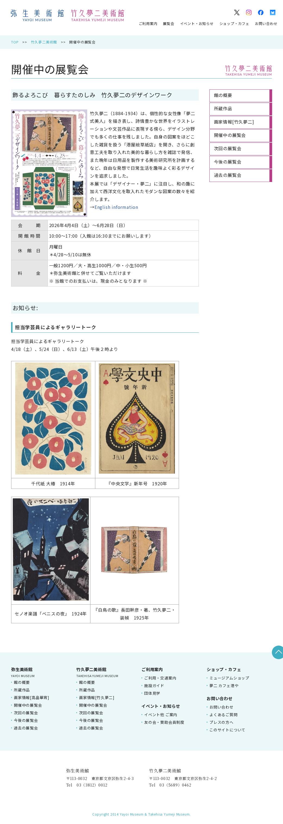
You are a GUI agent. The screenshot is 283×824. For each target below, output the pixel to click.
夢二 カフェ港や (223, 685)
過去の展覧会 (26, 728)
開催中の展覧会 (28, 705)
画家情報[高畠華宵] (31, 697)
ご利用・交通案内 (160, 678)
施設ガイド (154, 685)
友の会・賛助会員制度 (164, 722)
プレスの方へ (221, 722)
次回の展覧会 (26, 712)
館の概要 (22, 682)
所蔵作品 (22, 690)
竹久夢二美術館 (44, 42)
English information (116, 207)
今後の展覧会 (26, 720)
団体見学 (152, 693)
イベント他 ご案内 (160, 714)
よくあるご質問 (223, 714)
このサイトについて (227, 729)
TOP (14, 42)
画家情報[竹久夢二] (97, 697)
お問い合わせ (266, 23)
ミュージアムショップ (229, 678)
